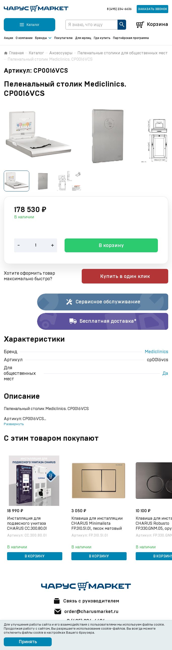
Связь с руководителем (86, 600)
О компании (24, 37)
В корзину (111, 246)
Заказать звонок (152, 9)
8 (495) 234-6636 (119, 9)
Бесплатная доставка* (102, 322)
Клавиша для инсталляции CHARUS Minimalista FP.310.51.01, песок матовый (97, 523)
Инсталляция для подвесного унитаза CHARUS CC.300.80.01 (28, 523)
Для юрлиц (83, 37)
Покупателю (63, 37)
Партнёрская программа (131, 37)
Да (165, 374)
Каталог (36, 53)
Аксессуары (60, 53)
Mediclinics (156, 352)
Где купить (102, 37)
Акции (8, 37)
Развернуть (14, 424)
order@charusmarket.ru (86, 611)
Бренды (43, 38)
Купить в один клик (136, 276)
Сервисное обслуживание (102, 302)
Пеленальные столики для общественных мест (122, 53)
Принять (28, 642)
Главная (14, 53)
